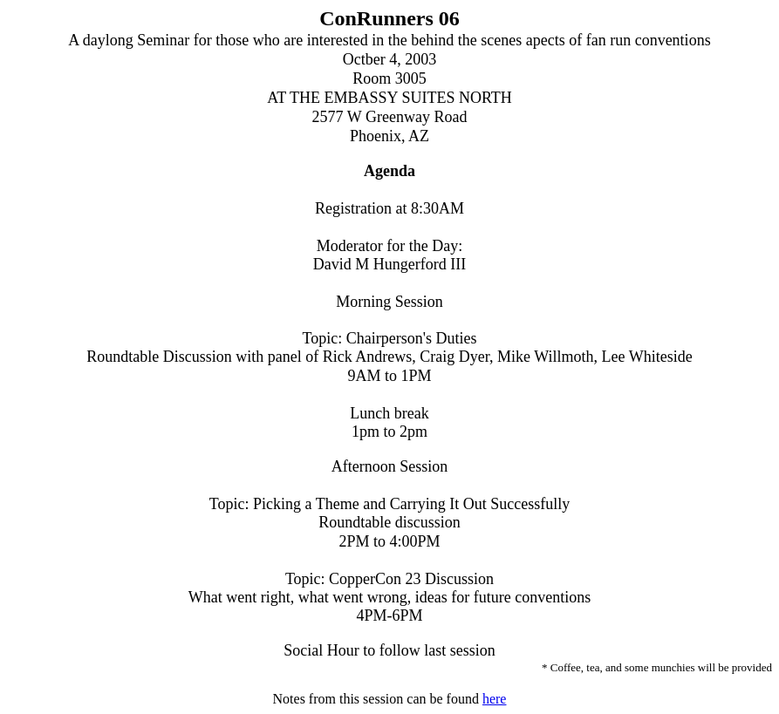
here (494, 698)
